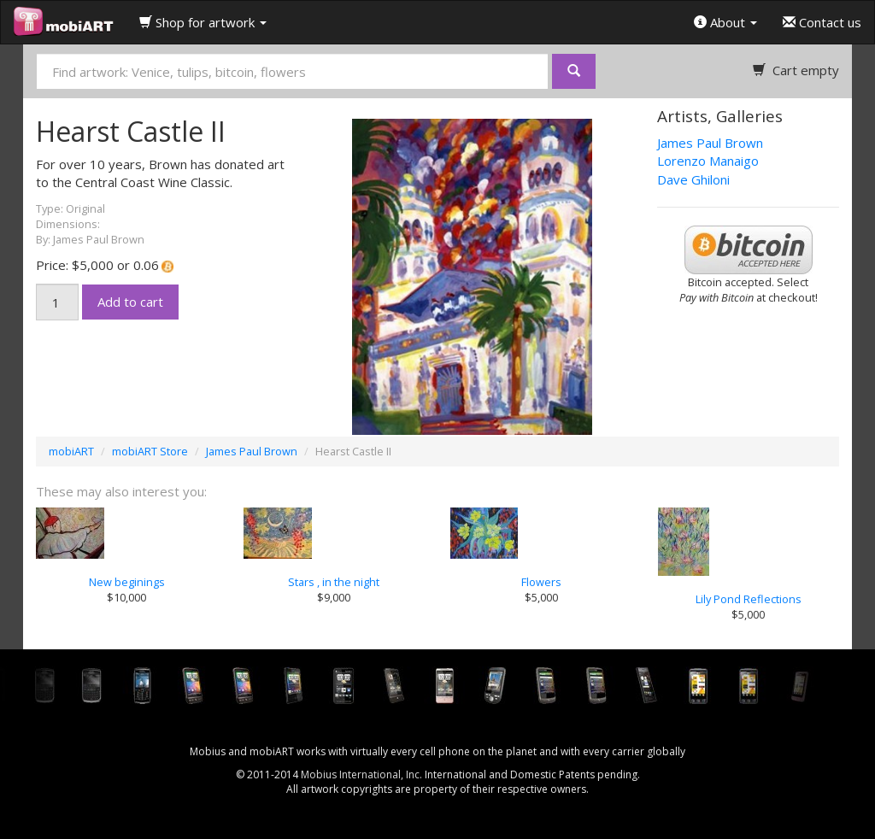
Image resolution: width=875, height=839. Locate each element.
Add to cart (130, 301)
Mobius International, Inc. (361, 774)
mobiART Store (150, 451)
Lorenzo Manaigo (708, 160)
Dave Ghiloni (693, 179)
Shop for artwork (203, 22)
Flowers (541, 582)
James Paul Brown (710, 142)
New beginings (127, 582)
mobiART (71, 451)
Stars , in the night (333, 582)
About (725, 22)
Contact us (822, 22)
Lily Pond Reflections (749, 599)
